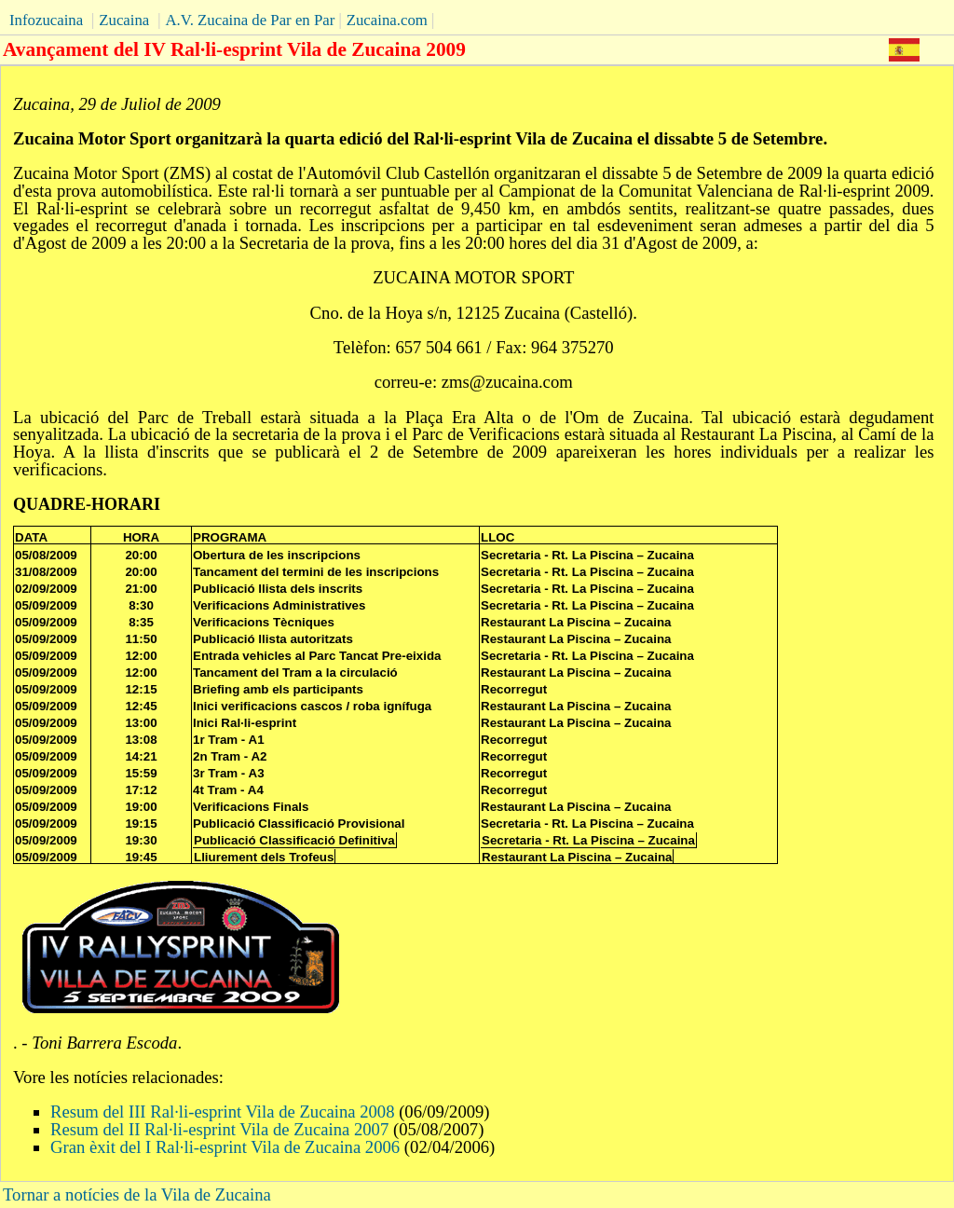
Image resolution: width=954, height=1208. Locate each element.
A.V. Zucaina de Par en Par (249, 20)
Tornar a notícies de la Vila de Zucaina (137, 1194)
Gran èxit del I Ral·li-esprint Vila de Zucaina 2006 (225, 1147)
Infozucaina (46, 20)
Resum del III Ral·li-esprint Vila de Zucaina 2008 (224, 1111)
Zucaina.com (387, 20)
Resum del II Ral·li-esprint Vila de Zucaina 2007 (219, 1129)
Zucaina (124, 20)
